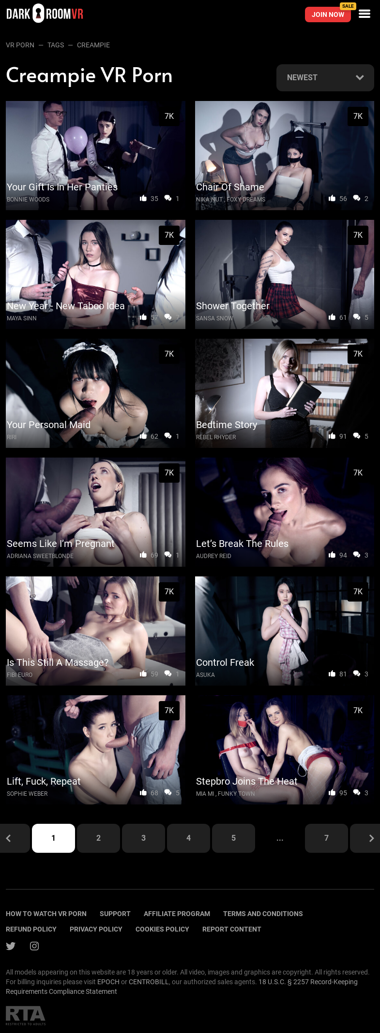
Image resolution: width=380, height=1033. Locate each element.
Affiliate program (177, 914)
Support (115, 914)
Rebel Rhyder (216, 437)
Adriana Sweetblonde (40, 556)
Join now (331, 12)
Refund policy (31, 929)
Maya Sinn (22, 318)
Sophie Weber (27, 793)
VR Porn (20, 45)
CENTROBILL (149, 982)
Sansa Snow (214, 318)
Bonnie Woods (28, 199)
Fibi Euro (19, 675)
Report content (231, 929)
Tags (55, 45)
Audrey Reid (213, 556)
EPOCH (108, 982)
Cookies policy (162, 929)
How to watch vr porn (46, 914)
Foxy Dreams (246, 199)
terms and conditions (263, 914)
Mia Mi (205, 793)
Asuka (205, 675)
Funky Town (236, 793)
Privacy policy (96, 929)
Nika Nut (209, 199)
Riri (11, 437)
